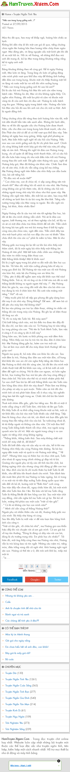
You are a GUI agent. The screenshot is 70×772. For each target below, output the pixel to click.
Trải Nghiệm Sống (15, 729)
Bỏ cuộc (9, 659)
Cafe (8, 602)
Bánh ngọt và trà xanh (17, 614)
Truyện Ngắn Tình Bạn (17, 691)
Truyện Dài (11, 673)
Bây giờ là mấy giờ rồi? (17, 653)
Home (8, 14)
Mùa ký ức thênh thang (17, 634)
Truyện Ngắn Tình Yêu (25, 14)
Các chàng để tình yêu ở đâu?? (22, 620)
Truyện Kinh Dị (13, 710)
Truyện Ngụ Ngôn (15, 716)
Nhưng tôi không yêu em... (19, 595)
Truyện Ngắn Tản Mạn (17, 704)
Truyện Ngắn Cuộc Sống (18, 685)
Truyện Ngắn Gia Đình (17, 698)
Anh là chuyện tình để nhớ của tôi (23, 608)
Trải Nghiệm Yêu (14, 723)
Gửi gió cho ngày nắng (17, 640)
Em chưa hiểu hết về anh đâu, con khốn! (26, 647)
